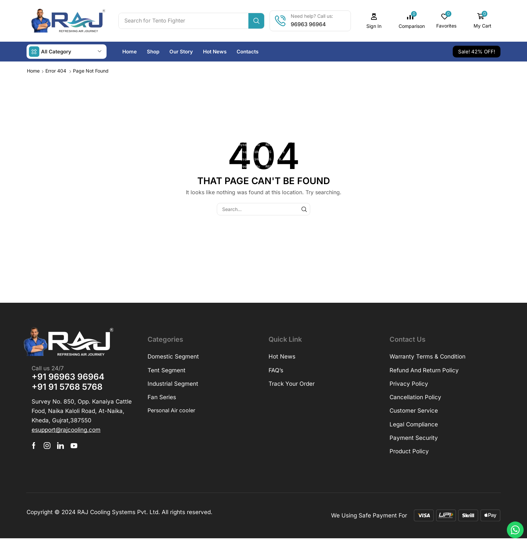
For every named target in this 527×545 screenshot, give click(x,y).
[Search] (256, 21)
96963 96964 (308, 24)
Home (33, 71)
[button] (374, 21)
